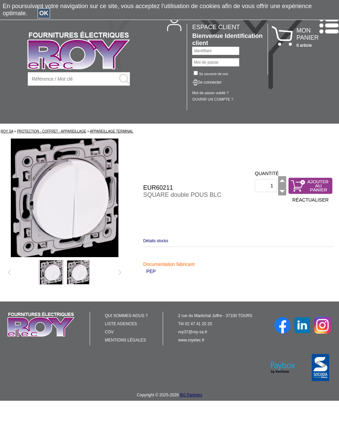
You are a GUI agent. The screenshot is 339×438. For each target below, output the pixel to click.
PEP (151, 271)
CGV (109, 332)
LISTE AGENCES (121, 323)
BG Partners (191, 395)
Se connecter (210, 82)
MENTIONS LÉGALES (125, 340)
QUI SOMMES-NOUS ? (126, 315)
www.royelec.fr (191, 340)
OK (43, 13)
